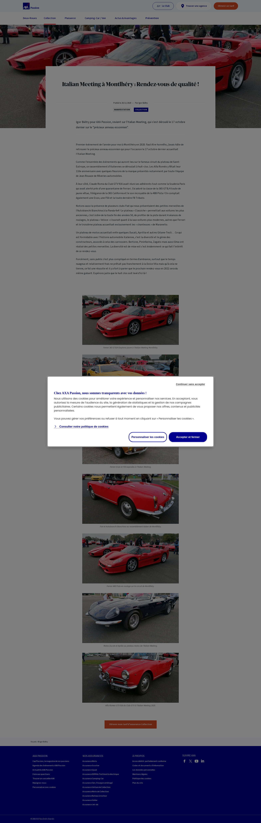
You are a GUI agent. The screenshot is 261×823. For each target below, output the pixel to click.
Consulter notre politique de (83, 426)
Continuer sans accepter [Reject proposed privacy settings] (190, 384)
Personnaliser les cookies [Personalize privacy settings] (147, 437)
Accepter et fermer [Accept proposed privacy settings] (188, 437)
